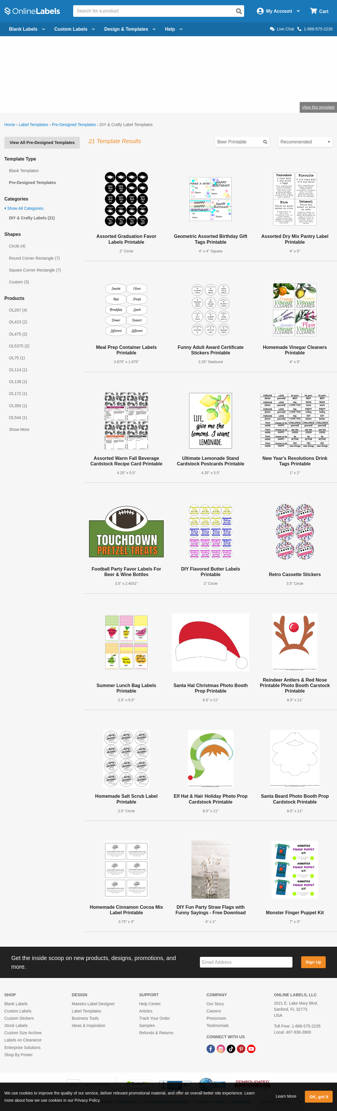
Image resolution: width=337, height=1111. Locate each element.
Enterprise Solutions (22, 1047)
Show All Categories (23, 208)
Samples (147, 1025)
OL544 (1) (18, 417)
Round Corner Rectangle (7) (34, 258)
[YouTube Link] (251, 1048)
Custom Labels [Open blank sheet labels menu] (74, 29)
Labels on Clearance (22, 1040)
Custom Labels (17, 1011)
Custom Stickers (19, 1018)
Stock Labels (15, 1025)
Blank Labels (15, 1003)
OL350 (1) (18, 405)
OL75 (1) (17, 358)
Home (9, 124)
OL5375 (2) (19, 346)
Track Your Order (154, 1018)
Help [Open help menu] (174, 29)
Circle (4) (17, 246)
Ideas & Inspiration (88, 1025)
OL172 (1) (18, 393)
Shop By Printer (18, 1054)
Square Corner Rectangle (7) (35, 270)
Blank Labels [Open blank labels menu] (27, 29)
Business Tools (85, 1018)
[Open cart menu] (319, 11)
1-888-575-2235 (315, 29)
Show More (19, 429)
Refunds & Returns (156, 1032)
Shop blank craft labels (94, 88)
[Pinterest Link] (241, 1048)
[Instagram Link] (221, 1048)
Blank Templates (23, 170)
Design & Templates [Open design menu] (130, 29)
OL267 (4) (18, 310)
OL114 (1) (18, 369)
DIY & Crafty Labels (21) (32, 218)
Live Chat (282, 29)
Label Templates (33, 124)
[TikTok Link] (231, 1048)
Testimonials (218, 1025)
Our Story (215, 1003)
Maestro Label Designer (93, 1003)
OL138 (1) (18, 381)
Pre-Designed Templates (74, 124)
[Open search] (239, 11)
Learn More (286, 1096)
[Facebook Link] (211, 1048)
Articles (145, 1011)
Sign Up (313, 962)
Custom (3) (19, 282)
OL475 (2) (18, 334)
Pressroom (216, 1018)
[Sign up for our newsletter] (246, 962)
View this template (318, 107)
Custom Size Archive (23, 1032)
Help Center (150, 1003)
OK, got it (319, 1096)
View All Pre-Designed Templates (42, 142)
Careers (214, 1011)
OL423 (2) (18, 322)
